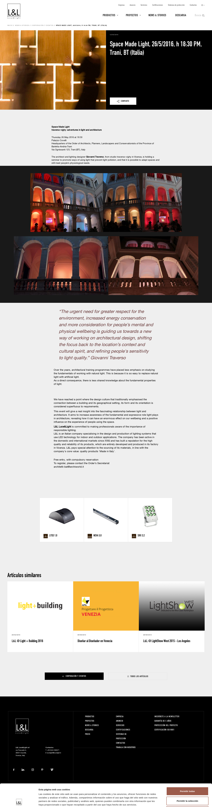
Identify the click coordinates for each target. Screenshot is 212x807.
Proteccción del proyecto (166, 725)
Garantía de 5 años (162, 721)
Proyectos (132, 15)
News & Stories (157, 15)
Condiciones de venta (184, 791)
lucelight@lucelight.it (54, 753)
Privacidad (132, 791)
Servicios (144, 5)
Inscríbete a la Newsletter (166, 716)
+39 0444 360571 (53, 750)
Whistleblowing (165, 791)
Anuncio (132, 5)
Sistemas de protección (176, 5)
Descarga (180, 15)
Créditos (200, 791)
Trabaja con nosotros (126, 747)
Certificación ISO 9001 (164, 730)
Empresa (121, 5)
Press (87, 734)
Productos (109, 15)
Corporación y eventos (42, 25)
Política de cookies (148, 791)
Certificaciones (157, 5)
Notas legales (119, 791)
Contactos (193, 5)
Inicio (10, 25)
